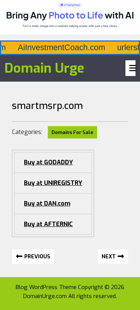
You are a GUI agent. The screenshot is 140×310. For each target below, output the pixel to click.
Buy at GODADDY (48, 162)
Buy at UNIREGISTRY (53, 183)
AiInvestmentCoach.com (92, 47)
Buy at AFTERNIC (48, 224)
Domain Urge (44, 68)
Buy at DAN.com (47, 203)
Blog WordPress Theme (46, 287)
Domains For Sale (72, 132)
